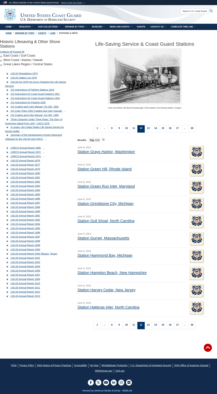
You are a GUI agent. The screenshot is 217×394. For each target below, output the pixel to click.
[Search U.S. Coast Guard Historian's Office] (194, 11)
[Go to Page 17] (177, 129)
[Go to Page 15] (163, 129)
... (65, 111)
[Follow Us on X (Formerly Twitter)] (98, 382)
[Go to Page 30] (192, 129)
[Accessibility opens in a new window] (80, 365)
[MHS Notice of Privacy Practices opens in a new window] (54, 365)
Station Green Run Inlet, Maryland (106, 186)
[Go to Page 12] (141, 129)
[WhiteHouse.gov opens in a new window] (103, 370)
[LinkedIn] (114, 382)
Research (26, 27)
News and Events (121, 27)
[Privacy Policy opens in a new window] (26, 365)
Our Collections (49, 27)
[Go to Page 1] (97, 129)
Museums (98, 27)
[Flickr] (129, 382)
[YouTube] (106, 382)
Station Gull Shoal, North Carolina (105, 221)
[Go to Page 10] (126, 129)
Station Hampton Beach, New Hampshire (112, 273)
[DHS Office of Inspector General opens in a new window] (191, 365)
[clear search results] (103, 139)
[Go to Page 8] (112, 129)
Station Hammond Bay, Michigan (104, 255)
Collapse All (6, 51)
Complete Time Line (183, 27)
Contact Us (158, 27)
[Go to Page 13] (148, 129)
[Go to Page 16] (170, 129)
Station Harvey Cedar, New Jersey (106, 290)
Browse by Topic (76, 27)
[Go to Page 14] (155, 129)
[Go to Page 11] (133, 129)
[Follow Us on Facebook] (91, 382)
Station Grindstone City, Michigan (105, 203)
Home (10, 27)
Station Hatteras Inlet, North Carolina (108, 307)
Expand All (18, 51)
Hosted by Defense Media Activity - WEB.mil (107, 390)
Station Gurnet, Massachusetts (103, 238)
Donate (141, 27)
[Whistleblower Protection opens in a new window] (114, 365)
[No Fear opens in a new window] (94, 365)
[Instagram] (121, 382)
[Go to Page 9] (119, 129)
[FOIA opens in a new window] (14, 365)
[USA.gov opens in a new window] (120, 370)
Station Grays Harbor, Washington (106, 152)
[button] (73, 2)
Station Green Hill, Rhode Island (104, 169)
